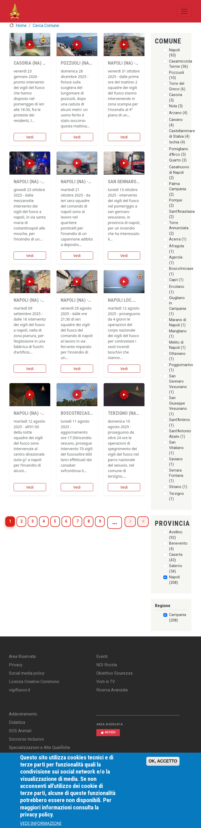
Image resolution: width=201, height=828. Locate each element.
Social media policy (26, 673)
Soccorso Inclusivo (26, 739)
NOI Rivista (106, 664)
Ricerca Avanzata (112, 689)
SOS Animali (20, 730)
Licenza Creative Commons (34, 681)
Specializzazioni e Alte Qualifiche (39, 747)
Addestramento (23, 714)
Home (21, 25)
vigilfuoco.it (19, 689)
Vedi (30, 137)
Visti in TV (105, 681)
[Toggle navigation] (184, 11)
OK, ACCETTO (163, 761)
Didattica (17, 722)
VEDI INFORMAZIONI (41, 823)
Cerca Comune (46, 25)
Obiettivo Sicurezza (114, 673)
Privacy (16, 664)
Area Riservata (22, 656)
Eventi (102, 656)
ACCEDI (108, 732)
